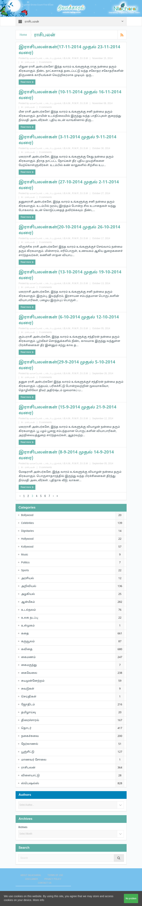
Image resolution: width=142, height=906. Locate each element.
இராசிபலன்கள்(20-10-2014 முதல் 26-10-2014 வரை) (69, 230)
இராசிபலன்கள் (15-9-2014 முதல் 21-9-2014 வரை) (67, 410)
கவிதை (27, 649)
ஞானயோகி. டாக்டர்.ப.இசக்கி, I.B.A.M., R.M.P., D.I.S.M (58, 58)
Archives (22, 827)
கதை (25, 633)
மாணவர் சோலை (33, 760)
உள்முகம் (28, 625)
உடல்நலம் (28, 610)
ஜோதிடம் (28, 704)
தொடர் (26, 728)
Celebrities (27, 523)
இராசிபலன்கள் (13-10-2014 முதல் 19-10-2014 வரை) (70, 275)
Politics (25, 562)
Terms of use (55, 875)
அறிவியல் (28, 586)
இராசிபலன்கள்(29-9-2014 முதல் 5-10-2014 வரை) (67, 365)
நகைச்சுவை (30, 736)
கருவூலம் (28, 641)
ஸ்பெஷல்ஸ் (30, 783)
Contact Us (44, 882)
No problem (131, 898)
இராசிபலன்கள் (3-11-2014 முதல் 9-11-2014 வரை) (67, 140)
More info (38, 900)
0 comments (45, 62)
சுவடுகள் (27, 689)
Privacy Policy (52, 879)
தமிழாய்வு (28, 712)
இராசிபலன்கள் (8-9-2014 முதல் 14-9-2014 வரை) (66, 455)
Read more (27, 82)
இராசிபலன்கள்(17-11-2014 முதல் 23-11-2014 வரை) (69, 50)
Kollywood (27, 547)
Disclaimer (31, 879)
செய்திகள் (28, 696)
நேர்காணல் (29, 744)
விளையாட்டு (30, 775)
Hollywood (27, 539)
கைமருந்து (29, 665)
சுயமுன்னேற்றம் (32, 681)
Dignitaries (27, 531)
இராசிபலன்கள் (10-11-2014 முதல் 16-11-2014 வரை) (70, 95)
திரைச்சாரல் (30, 720)
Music (24, 554)
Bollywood (27, 515)
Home (23, 35)
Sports (25, 570)
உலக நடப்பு (29, 618)
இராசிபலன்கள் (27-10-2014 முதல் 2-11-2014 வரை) (69, 185)
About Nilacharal (30, 875)
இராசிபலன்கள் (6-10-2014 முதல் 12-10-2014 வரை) (69, 320)
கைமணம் (28, 657)
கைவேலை (29, 673)
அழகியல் (28, 594)
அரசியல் (27, 578)
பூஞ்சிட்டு (27, 752)
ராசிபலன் (30, 62)
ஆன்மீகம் (28, 602)
